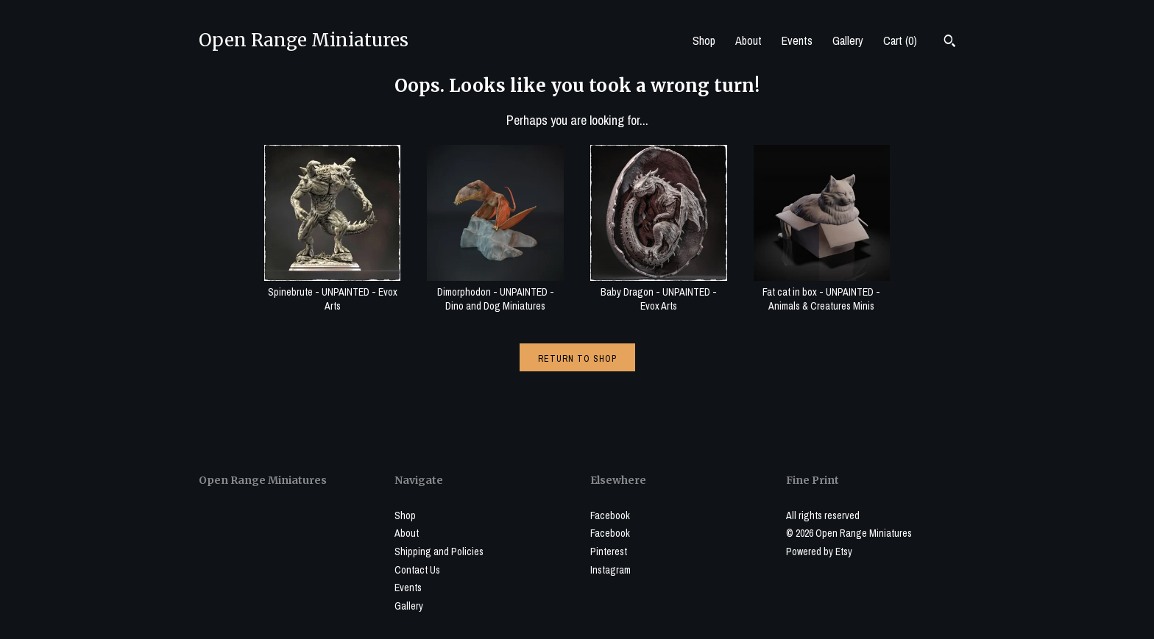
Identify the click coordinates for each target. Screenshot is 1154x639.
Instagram (610, 569)
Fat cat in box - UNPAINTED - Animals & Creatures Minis (822, 292)
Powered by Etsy (819, 551)
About (748, 40)
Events (797, 40)
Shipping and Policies (439, 551)
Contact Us (417, 569)
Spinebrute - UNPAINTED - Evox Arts (332, 292)
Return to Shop (577, 359)
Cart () (900, 40)
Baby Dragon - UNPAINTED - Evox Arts (658, 292)
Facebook (610, 515)
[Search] (949, 43)
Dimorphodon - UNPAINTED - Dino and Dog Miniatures (495, 292)
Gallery (847, 40)
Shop (704, 40)
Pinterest (608, 551)
